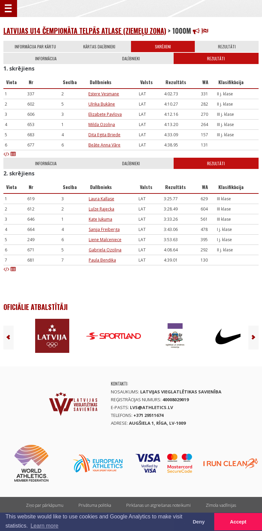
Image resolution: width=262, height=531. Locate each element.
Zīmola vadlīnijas (221, 505)
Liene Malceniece (105, 240)
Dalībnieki (131, 58)
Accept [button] (238, 522)
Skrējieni (163, 46)
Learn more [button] (44, 526)
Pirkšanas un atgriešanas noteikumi (158, 505)
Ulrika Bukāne (101, 104)
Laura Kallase (101, 199)
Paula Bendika (102, 260)
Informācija (46, 58)
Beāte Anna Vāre (104, 145)
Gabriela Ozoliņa (105, 250)
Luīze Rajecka (101, 209)
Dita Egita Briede (104, 135)
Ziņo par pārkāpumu (44, 505)
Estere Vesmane (103, 94)
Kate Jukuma (100, 219)
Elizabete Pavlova (105, 114)
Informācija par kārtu (35, 46)
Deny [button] (199, 522)
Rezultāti (227, 46)
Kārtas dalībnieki (99, 46)
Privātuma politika (94, 505)
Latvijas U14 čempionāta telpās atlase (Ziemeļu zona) (84, 31)
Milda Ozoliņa (101, 124)
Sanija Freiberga (104, 229)
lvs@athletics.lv (151, 407)
